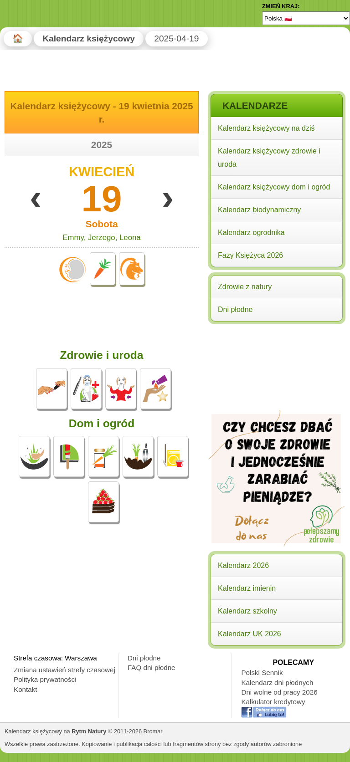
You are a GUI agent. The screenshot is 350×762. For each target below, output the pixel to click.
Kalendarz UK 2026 (249, 634)
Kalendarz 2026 (243, 565)
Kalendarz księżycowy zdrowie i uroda (269, 157)
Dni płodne (235, 309)
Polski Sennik (262, 672)
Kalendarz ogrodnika (251, 232)
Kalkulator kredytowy (273, 702)
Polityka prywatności (45, 679)
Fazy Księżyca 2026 (250, 255)
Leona (130, 237)
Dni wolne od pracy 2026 (279, 692)
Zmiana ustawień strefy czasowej (64, 670)
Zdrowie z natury (245, 287)
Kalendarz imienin (247, 588)
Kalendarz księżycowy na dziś (266, 128)
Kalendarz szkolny (247, 611)
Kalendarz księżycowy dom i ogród (274, 187)
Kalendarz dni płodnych (277, 682)
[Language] (306, 18)
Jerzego (101, 237)
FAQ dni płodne (151, 667)
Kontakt (25, 689)
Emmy (72, 237)
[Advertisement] (276, 386)
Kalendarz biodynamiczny (259, 210)
